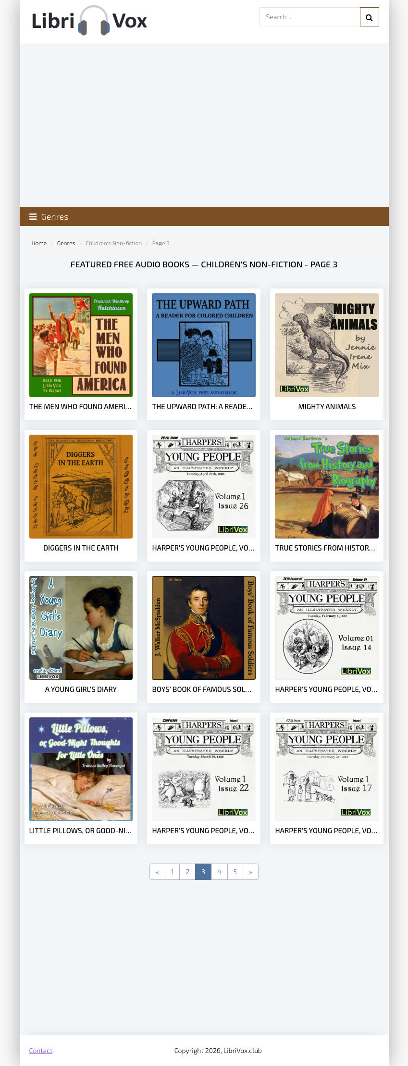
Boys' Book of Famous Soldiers (204, 689)
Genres (66, 242)
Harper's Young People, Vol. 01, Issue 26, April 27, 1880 (204, 547)
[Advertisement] (204, 958)
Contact (41, 1050)
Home (39, 242)
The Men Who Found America (81, 406)
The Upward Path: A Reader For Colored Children (204, 406)
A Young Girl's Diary (81, 689)
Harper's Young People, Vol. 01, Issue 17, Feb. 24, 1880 (327, 830)
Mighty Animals (327, 406)
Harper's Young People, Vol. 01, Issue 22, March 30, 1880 (204, 830)
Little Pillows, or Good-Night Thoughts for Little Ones (81, 830)
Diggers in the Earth (81, 547)
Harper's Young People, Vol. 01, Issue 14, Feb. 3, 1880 (327, 689)
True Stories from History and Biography (327, 547)
